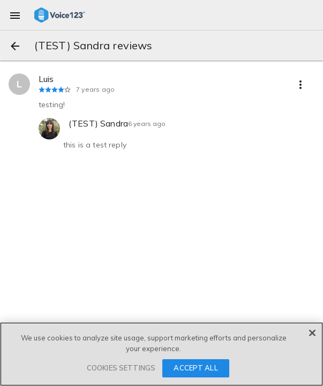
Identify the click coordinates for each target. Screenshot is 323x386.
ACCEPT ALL (195, 367)
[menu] (15, 15)
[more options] (300, 84)
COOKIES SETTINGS (121, 367)
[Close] (312, 333)
